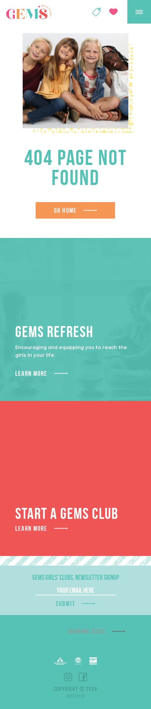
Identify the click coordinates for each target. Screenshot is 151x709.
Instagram (68, 677)
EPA (93, 661)
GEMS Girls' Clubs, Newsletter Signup (75, 577)
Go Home (65, 210)
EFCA (78, 661)
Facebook (83, 677)
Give (113, 11)
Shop (96, 11)
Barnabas (60, 661)
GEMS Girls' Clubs (29, 12)
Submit (65, 603)
